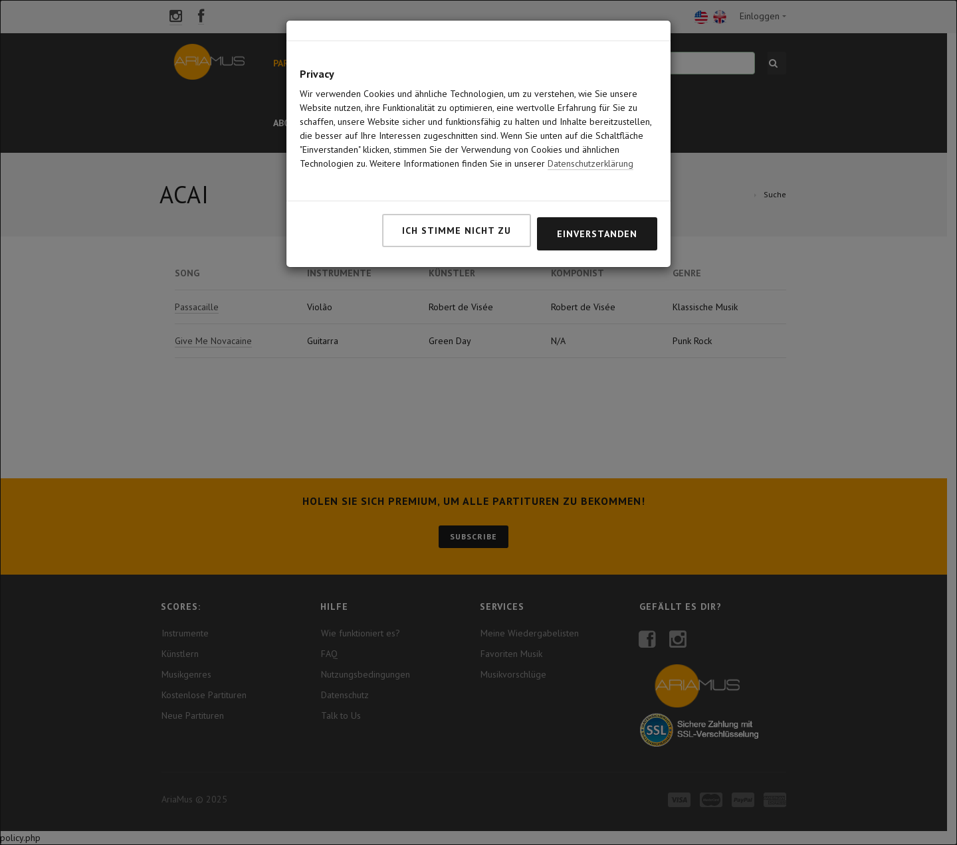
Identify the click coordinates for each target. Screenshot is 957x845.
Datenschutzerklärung (590, 132)
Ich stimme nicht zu (456, 199)
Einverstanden (597, 202)
